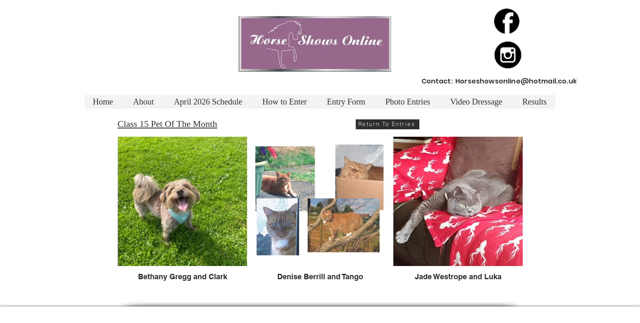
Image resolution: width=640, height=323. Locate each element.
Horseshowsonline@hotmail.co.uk (516, 81)
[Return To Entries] (387, 124)
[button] (534, 102)
